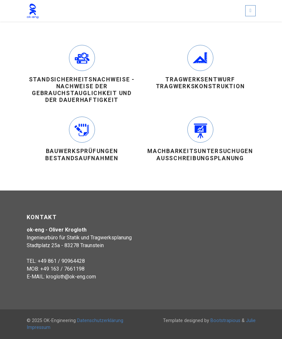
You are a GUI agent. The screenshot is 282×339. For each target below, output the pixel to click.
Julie (251, 320)
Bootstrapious (225, 320)
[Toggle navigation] (250, 10)
